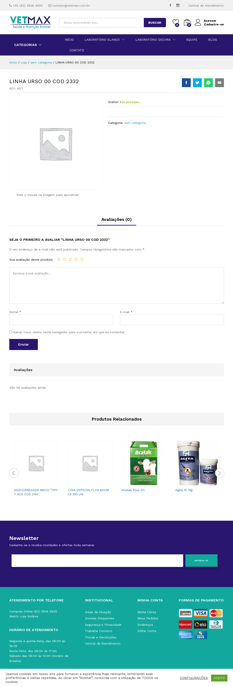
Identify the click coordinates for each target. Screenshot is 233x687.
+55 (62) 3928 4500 (28, 5)
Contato (76, 50)
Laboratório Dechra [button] (153, 39)
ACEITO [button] (219, 678)
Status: (113, 102)
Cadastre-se (214, 24)
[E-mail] (97, 561)
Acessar (205, 21)
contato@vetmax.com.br (71, 5)
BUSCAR (154, 22)
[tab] (116, 221)
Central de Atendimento (206, 5)
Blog (212, 39)
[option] (36, 470)
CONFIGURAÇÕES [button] (194, 678)
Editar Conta (146, 631)
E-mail (126, 312)
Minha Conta (146, 612)
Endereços (145, 624)
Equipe (191, 39)
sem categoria (135, 122)
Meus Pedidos (147, 618)
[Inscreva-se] (201, 560)
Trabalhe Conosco (98, 631)
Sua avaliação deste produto (31, 259)
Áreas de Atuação (98, 612)
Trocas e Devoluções (100, 637)
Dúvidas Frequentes (99, 618)
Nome (15, 312)
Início (69, 39)
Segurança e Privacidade (103, 624)
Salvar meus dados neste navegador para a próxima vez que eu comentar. (69, 332)
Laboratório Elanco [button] (102, 39)
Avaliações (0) (116, 219)
